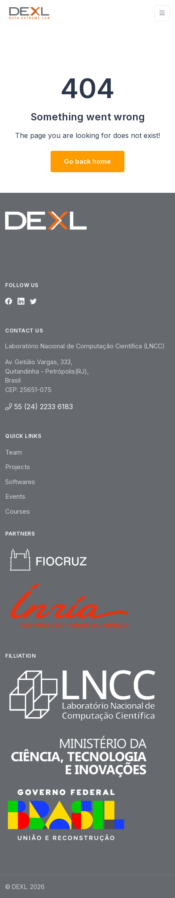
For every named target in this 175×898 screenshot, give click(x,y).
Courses (17, 511)
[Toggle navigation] (162, 13)
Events (15, 496)
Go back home (87, 161)
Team (13, 452)
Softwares (20, 482)
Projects (17, 467)
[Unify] (29, 13)
